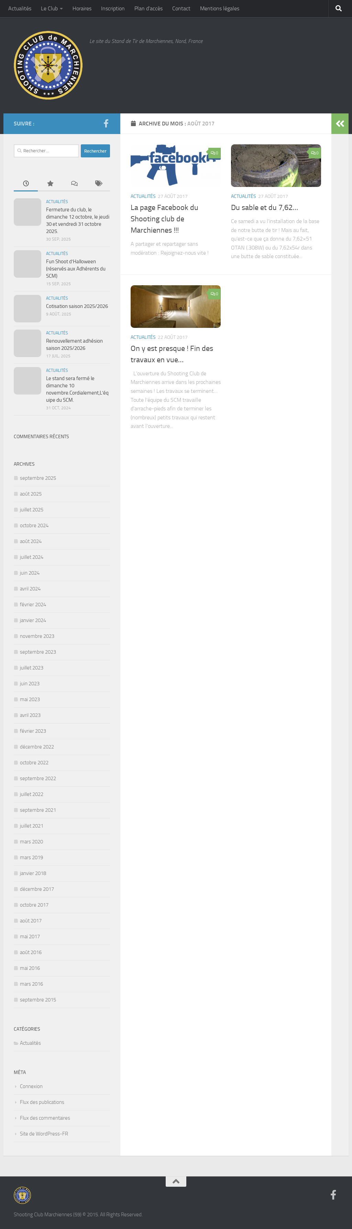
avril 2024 (30, 589)
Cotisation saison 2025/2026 (77, 306)
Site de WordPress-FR (44, 1134)
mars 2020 (31, 842)
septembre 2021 (38, 810)
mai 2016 (30, 968)
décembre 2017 (37, 889)
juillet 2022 (31, 794)
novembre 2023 (37, 636)
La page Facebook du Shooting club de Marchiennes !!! (164, 219)
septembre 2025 (38, 478)
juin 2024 (30, 573)
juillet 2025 (31, 510)
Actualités (19, 8)
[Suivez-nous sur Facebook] (106, 123)
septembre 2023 (38, 652)
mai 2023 (30, 699)
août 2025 (31, 494)
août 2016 (31, 952)
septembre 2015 (38, 1000)
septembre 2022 (38, 778)
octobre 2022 (34, 763)
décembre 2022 (37, 747)
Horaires (82, 8)
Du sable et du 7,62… (264, 207)
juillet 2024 (31, 557)
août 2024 (31, 541)
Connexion (31, 1086)
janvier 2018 (33, 873)
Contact (181, 8)
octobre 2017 (34, 905)
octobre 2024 (34, 525)
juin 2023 (30, 683)
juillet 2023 (31, 668)
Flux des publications (42, 1102)
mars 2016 (31, 984)
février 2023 (33, 731)
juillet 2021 (31, 826)
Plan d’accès (148, 8)
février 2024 (33, 604)
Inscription (113, 8)
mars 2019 (31, 857)
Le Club (49, 8)
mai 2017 (30, 936)
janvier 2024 (33, 620)
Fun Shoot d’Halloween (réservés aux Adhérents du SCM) (76, 268)
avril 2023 (30, 715)
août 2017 (31, 921)
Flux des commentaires (45, 1118)
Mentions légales (219, 8)
